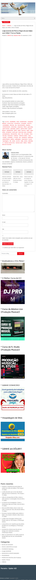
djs (16, 125)
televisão (30, 141)
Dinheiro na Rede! (4, 578)
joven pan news (22, 132)
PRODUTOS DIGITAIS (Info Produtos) (11, 557)
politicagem (18, 139)
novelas (4, 137)
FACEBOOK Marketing (7, 549)
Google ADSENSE (6, 551)
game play (30, 127)
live (22, 134)
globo (15, 130)
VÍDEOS (9, 25)
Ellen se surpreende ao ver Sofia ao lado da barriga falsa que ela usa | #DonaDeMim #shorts (13, 536)
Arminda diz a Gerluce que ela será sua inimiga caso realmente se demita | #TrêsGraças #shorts (12, 531)
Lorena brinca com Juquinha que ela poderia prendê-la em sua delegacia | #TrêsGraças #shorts (13, 525)
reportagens (6, 141)
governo (24, 130)
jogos (28, 130)
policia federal (6, 139)
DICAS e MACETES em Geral (9, 546)
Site (3, 229)
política (12, 139)
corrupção (23, 123)
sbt (10, 141)
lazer (19, 134)
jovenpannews (6, 134)
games (18, 128)
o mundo (16, 137)
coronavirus (17, 123)
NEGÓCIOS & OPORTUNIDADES (10, 553)
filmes (25, 127)
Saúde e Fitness (6, 559)
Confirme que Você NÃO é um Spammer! (13, 247)
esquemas (20, 127)
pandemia (24, 137)
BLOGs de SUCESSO (7, 544)
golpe (19, 130)
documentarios (21, 125)
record (30, 139)
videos (25, 142)
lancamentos (14, 134)
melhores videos (23, 135)
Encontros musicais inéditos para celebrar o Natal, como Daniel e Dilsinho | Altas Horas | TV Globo (13, 515)
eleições (28, 125)
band (18, 121)
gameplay (12, 128)
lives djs (5, 135)
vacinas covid (19, 142)
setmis (25, 141)
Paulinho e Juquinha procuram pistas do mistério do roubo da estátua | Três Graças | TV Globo (13, 488)
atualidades (13, 121)
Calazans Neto (17, 35)
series (13, 141)
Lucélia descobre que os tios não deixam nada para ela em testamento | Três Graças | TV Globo (13, 493)
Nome (3, 215)
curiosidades (6, 125)
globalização (10, 130)
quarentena (24, 139)
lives (31, 134)
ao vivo (7, 121)
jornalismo (8, 132)
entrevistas (13, 127)
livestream (10, 135)
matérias (16, 135)
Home (3, 25)
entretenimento (6, 127)
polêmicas (30, 137)
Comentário (5, 193)
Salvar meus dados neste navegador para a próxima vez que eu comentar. (17, 239)
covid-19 (29, 123)
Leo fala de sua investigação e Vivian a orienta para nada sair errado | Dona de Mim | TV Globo (13, 504)
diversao (12, 125)
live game (26, 134)
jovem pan (15, 132)
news (29, 135)
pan (20, 137)
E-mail (3, 222)
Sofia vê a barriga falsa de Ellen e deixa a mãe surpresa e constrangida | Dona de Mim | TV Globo (13, 499)
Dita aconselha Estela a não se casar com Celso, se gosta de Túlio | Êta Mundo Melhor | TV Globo (13, 509)
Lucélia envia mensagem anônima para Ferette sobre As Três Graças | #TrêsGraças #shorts (13, 520)
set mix (18, 141)
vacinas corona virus (9, 142)
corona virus (10, 123)
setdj (22, 141)
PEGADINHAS (5, 555)
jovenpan (29, 132)
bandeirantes (23, 121)
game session (6, 128)
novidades (10, 137)
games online (24, 128)
